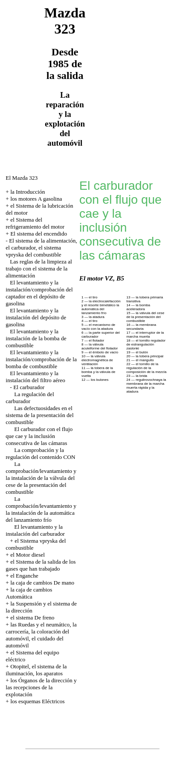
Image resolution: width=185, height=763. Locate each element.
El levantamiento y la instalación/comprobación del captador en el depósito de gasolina (39, 293)
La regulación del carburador (30, 397)
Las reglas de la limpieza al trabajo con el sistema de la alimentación (39, 268)
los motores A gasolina (36, 198)
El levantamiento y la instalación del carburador (35, 530)
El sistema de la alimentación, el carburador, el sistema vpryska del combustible (41, 247)
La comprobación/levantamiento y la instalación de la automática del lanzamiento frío (41, 509)
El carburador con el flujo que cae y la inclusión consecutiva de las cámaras (39, 436)
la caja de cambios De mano (42, 582)
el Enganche (24, 575)
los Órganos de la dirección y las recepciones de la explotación (41, 687)
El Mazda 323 (22, 177)
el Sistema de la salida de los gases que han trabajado (41, 565)
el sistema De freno (32, 617)
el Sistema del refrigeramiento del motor (35, 223)
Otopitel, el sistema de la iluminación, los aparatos (36, 670)
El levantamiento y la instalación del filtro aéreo (35, 376)
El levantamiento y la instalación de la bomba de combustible (36, 338)
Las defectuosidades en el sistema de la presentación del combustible (39, 415)
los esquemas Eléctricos (37, 701)
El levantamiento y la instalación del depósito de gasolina (36, 317)
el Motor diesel (27, 554)
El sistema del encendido (38, 233)
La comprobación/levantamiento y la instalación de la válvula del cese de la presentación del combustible (41, 478)
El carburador (28, 387)
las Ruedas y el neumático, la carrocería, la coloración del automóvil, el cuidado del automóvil (41, 635)
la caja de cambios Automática (29, 593)
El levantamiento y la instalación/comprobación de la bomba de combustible (41, 359)
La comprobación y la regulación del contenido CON (40, 453)
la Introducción (27, 191)
